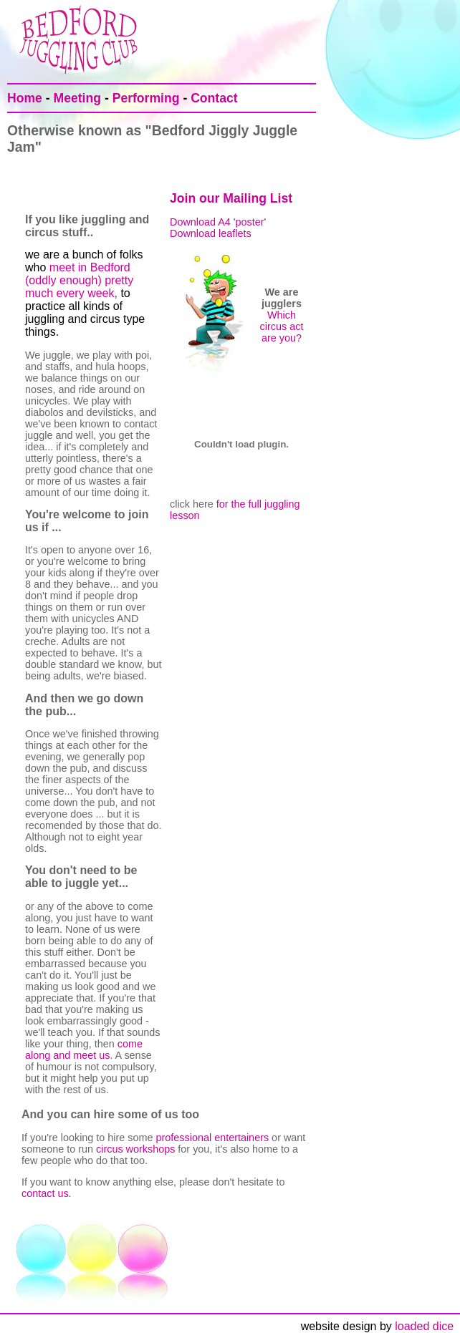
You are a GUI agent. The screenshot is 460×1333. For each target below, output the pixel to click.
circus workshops (135, 1149)
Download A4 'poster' (218, 222)
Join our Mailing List (231, 198)
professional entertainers (212, 1137)
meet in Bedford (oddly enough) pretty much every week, (79, 280)
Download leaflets (210, 233)
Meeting (77, 98)
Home (24, 98)
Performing (146, 98)
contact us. (46, 1193)
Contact (214, 98)
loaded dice (427, 1326)
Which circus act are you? (282, 326)
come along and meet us (84, 1049)
